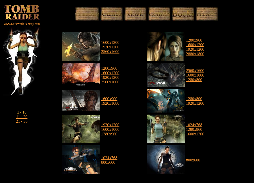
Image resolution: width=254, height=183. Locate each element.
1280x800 (194, 80)
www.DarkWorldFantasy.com (22, 24)
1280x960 (194, 40)
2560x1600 (110, 51)
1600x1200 (110, 42)
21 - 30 (21, 121)
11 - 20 (22, 117)
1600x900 (109, 99)
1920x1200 (110, 47)
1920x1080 (110, 103)
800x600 (108, 162)
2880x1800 (195, 54)
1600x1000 (195, 75)
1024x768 (194, 125)
